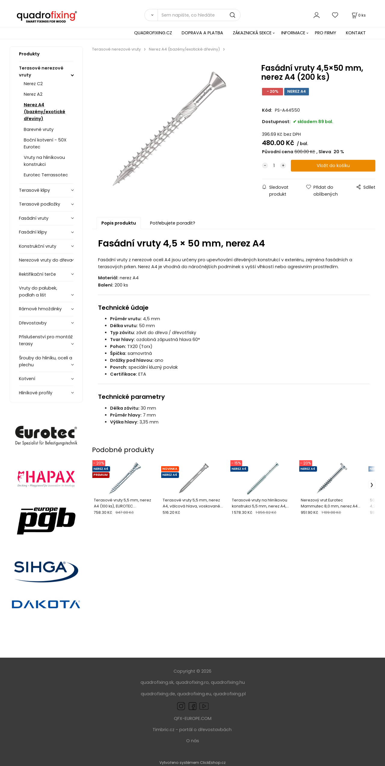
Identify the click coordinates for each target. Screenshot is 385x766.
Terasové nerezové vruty (41, 71)
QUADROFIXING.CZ (153, 33)
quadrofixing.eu (194, 694)
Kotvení (27, 379)
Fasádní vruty (33, 218)
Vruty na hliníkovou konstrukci (44, 160)
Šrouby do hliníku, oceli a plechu (45, 361)
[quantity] (274, 166)
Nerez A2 (33, 94)
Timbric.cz (163, 730)
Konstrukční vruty (37, 246)
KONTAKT (356, 33)
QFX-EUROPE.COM (192, 718)
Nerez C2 (33, 84)
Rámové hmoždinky (40, 309)
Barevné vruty (39, 129)
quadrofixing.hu (228, 682)
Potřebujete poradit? (172, 223)
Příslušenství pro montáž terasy (46, 340)
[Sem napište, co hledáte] (199, 15)
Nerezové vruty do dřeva (45, 260)
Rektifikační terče (37, 274)
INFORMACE (293, 33)
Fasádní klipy (33, 232)
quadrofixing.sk (157, 682)
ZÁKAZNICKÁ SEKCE (252, 33)
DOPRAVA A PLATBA (202, 33)
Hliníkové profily (35, 393)
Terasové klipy (34, 190)
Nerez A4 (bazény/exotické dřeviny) (44, 112)
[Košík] (358, 15)
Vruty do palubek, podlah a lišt (38, 291)
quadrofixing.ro (192, 682)
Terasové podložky (39, 204)
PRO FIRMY (325, 33)
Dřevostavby (33, 323)
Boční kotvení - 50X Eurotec (45, 143)
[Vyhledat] (151, 15)
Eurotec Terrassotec (46, 175)
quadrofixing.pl (229, 694)
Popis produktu (118, 223)
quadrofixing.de (158, 694)
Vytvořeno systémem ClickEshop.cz (192, 762)
